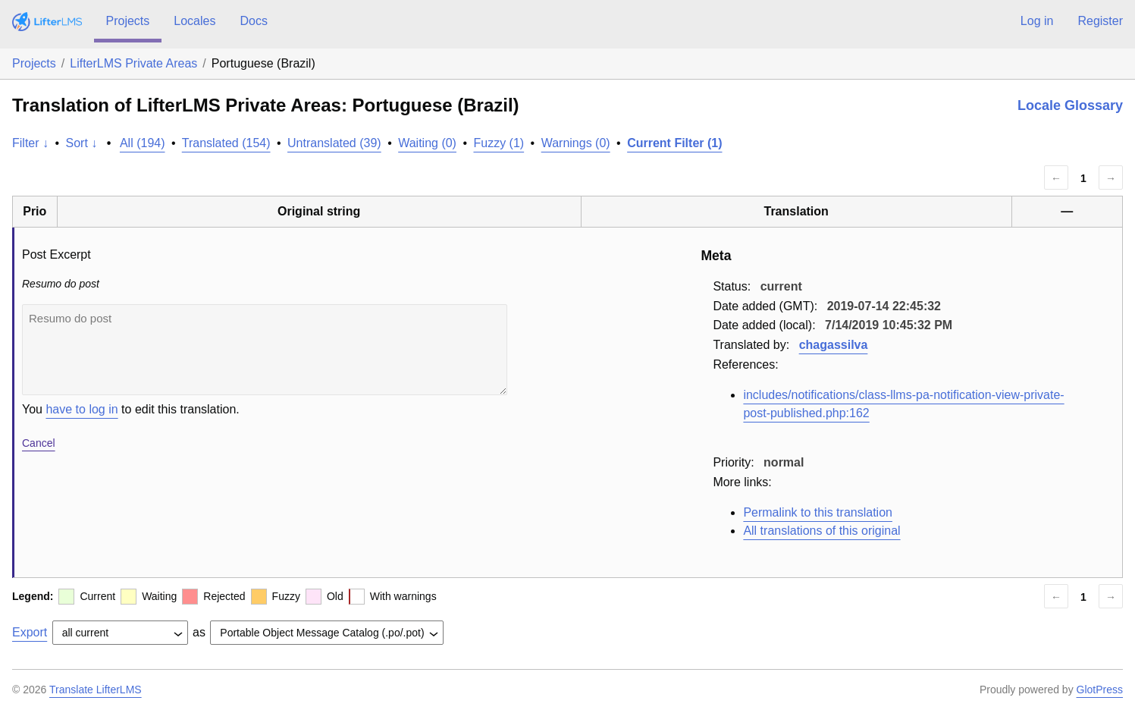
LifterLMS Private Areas (133, 63)
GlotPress (1100, 689)
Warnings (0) (575, 143)
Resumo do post (264, 349)
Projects (128, 20)
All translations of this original (821, 530)
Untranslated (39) (334, 143)
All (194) (142, 143)
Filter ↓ (30, 143)
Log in (1037, 20)
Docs (253, 20)
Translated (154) (226, 143)
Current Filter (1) (674, 143)
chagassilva (833, 344)
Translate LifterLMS (95, 689)
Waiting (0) (427, 143)
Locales (194, 20)
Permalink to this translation (817, 512)
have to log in (81, 409)
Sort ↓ (82, 143)
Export (29, 632)
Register (1100, 20)
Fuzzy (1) (498, 143)
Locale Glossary (1070, 105)
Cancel (38, 443)
